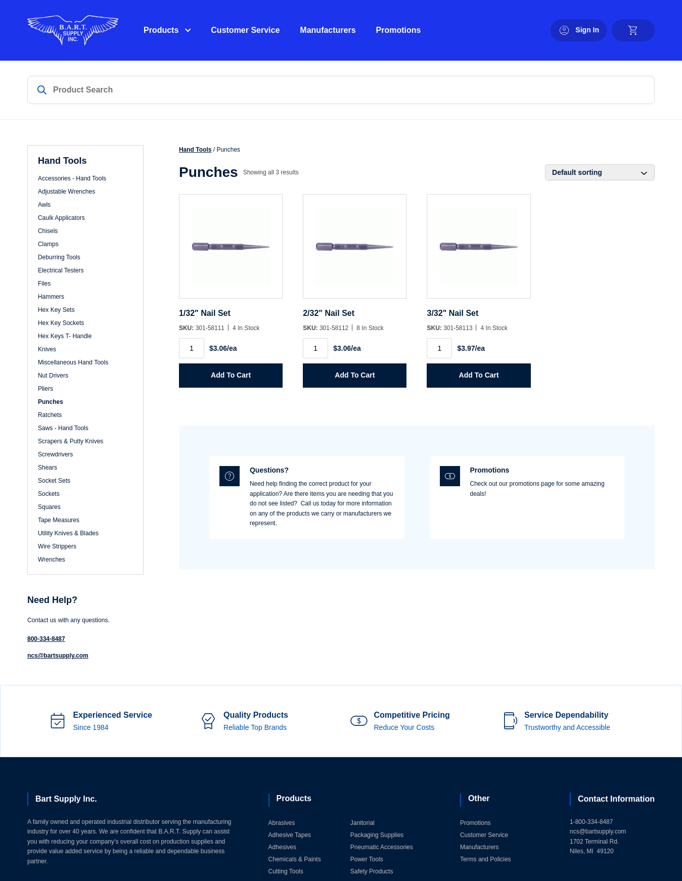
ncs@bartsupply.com (57, 655)
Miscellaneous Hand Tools (73, 362)
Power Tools (366, 859)
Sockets (49, 493)
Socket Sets (54, 480)
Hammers (51, 296)
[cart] (633, 30)
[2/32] (354, 251)
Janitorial (362, 822)
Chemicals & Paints (294, 859)
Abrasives (281, 822)
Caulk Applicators (61, 217)
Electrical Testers (60, 270)
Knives (47, 349)
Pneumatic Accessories (381, 847)
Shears (47, 467)
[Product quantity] (191, 348)
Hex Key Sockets (61, 323)
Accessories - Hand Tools (72, 178)
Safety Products (371, 871)
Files (44, 283)
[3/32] (478, 251)
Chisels (48, 231)
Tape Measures (58, 520)
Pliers (45, 388)
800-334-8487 (46, 638)
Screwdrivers (55, 454)
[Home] (72, 30)
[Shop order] (600, 172)
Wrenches (51, 559)
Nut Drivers (53, 375)
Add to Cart (231, 375)
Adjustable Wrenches (66, 191)
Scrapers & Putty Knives (70, 441)
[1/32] (231, 251)
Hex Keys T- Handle (65, 336)
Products (161, 30)
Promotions (398, 30)
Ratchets (50, 415)
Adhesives (282, 847)
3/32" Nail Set (452, 313)
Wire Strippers (57, 546)
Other (479, 798)
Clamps (48, 244)
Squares (49, 507)
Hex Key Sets (56, 309)
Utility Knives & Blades (68, 533)
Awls (44, 204)
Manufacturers (327, 30)
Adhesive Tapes (289, 835)
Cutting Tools (285, 871)
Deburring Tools (59, 257)
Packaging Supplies (376, 835)
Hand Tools (195, 149)
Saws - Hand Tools (63, 428)
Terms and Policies (485, 859)
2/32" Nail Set (328, 313)
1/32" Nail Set (205, 313)
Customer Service (245, 30)
